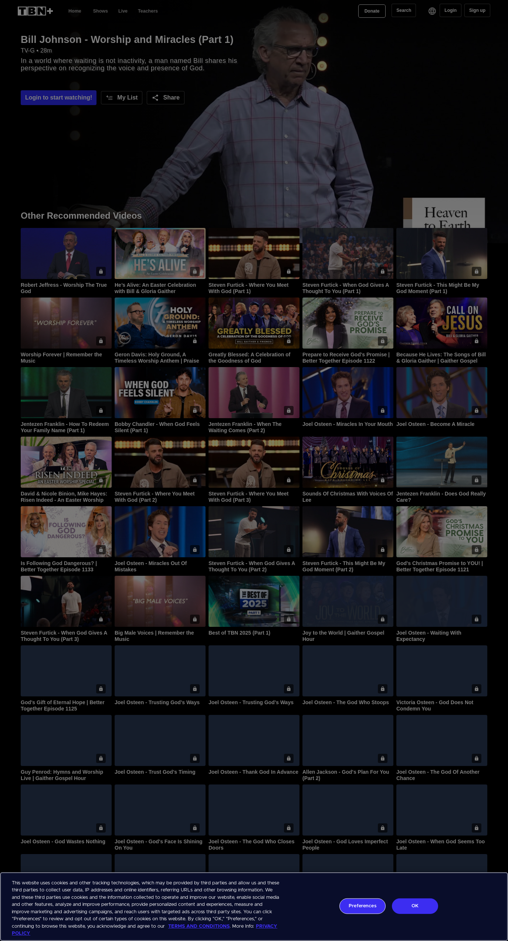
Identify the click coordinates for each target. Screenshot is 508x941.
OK (415, 906)
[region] (254, 906)
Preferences (362, 906)
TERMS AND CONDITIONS (199, 926)
